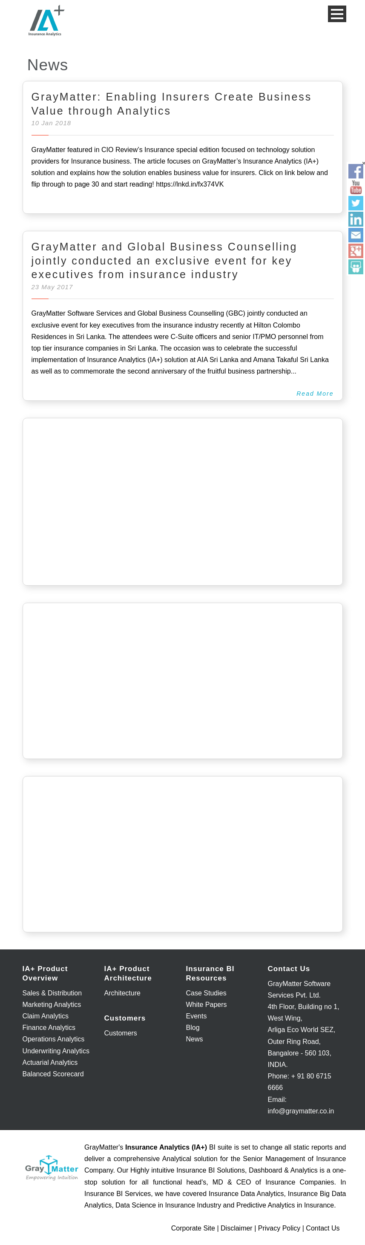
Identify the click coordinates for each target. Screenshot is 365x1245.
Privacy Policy (279, 1228)
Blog (193, 1027)
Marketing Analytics (52, 1004)
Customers (120, 1033)
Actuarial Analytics (50, 1062)
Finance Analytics (49, 1027)
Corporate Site (193, 1228)
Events (196, 1016)
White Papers (206, 1004)
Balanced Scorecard (53, 1074)
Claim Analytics (46, 1016)
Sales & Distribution (52, 993)
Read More (314, 393)
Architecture (122, 993)
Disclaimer (237, 1228)
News (194, 1039)
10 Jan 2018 (52, 123)
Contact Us (322, 1228)
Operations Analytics (54, 1039)
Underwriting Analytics (56, 1051)
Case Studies (206, 993)
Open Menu (337, 14)
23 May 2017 (52, 286)
